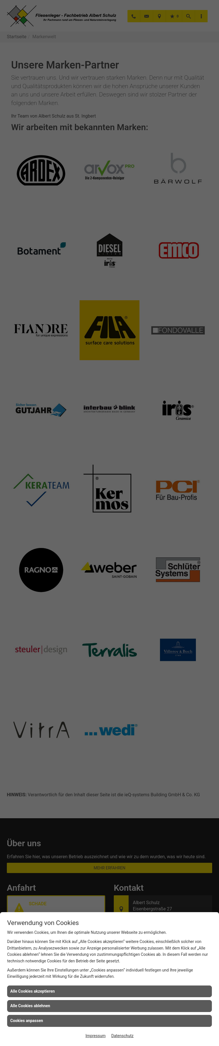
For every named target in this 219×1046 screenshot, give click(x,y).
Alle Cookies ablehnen (30, 1005)
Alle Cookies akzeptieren (32, 991)
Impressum (96, 1035)
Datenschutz (122, 1035)
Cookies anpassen (26, 1020)
